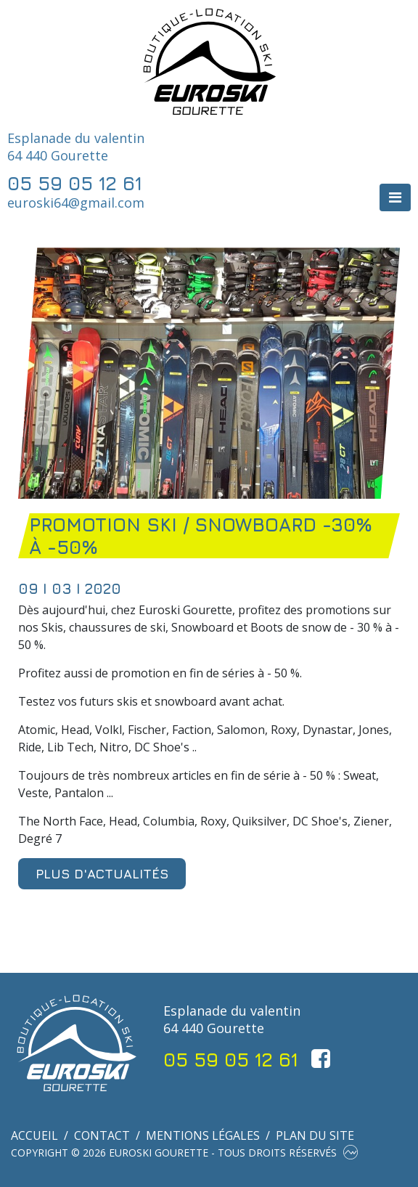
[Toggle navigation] (395, 197)
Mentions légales (203, 1135)
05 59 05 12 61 (74, 183)
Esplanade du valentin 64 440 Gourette (75, 146)
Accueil (34, 1135)
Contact (102, 1135)
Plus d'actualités (102, 873)
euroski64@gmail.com (75, 202)
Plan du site (315, 1135)
